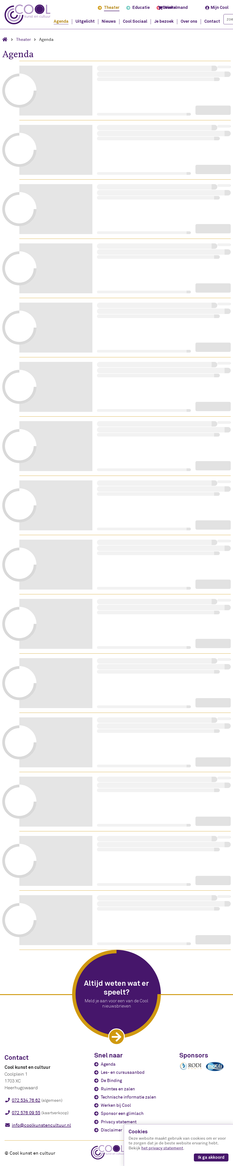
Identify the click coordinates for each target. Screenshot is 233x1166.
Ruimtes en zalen (118, 1089)
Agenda (108, 1064)
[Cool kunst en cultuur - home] (27, 14)
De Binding (111, 1080)
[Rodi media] (190, 1069)
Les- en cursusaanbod (122, 1072)
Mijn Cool (216, 8)
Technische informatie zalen (128, 1097)
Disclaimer (111, 1130)
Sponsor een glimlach (122, 1113)
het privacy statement (162, 1148)
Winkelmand (173, 8)
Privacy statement (119, 1122)
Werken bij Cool (116, 1105)
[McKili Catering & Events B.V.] (217, 1071)
